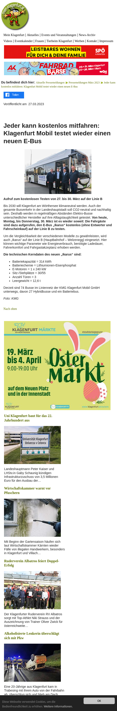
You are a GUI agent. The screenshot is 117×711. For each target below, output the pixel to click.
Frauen (39, 41)
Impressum (106, 41)
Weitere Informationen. (58, 706)
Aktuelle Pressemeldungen (50, 82)
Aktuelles (33, 35)
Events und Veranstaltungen (58, 35)
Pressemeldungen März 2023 (84, 82)
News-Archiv (87, 35)
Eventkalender (24, 41)
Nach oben (10, 309)
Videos (8, 41)
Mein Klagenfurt (14, 35)
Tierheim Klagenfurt (59, 41)
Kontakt (92, 41)
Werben (79, 41)
